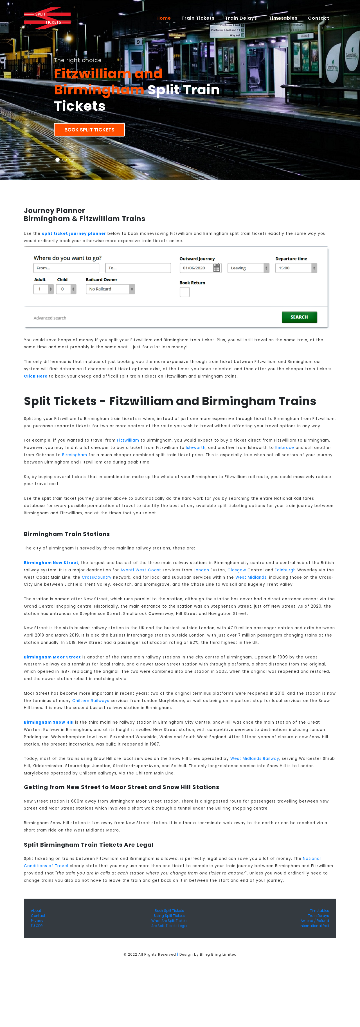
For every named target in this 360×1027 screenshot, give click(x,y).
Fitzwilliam (128, 440)
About (36, 910)
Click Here (36, 376)
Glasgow (237, 570)
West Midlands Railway (254, 758)
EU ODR (37, 925)
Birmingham (74, 455)
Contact (38, 915)
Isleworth (196, 447)
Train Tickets (198, 18)
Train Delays (318, 915)
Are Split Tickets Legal (169, 925)
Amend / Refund (315, 920)
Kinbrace (284, 447)
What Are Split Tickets (169, 920)
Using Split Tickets (169, 915)
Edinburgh (285, 570)
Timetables (283, 18)
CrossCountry (97, 577)
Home (166, 18)
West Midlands (251, 577)
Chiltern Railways (90, 700)
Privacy (37, 920)
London (201, 570)
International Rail (314, 925)
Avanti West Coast (140, 570)
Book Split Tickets (89, 129)
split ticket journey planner (74, 233)
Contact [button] (319, 18)
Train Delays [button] (241, 18)
